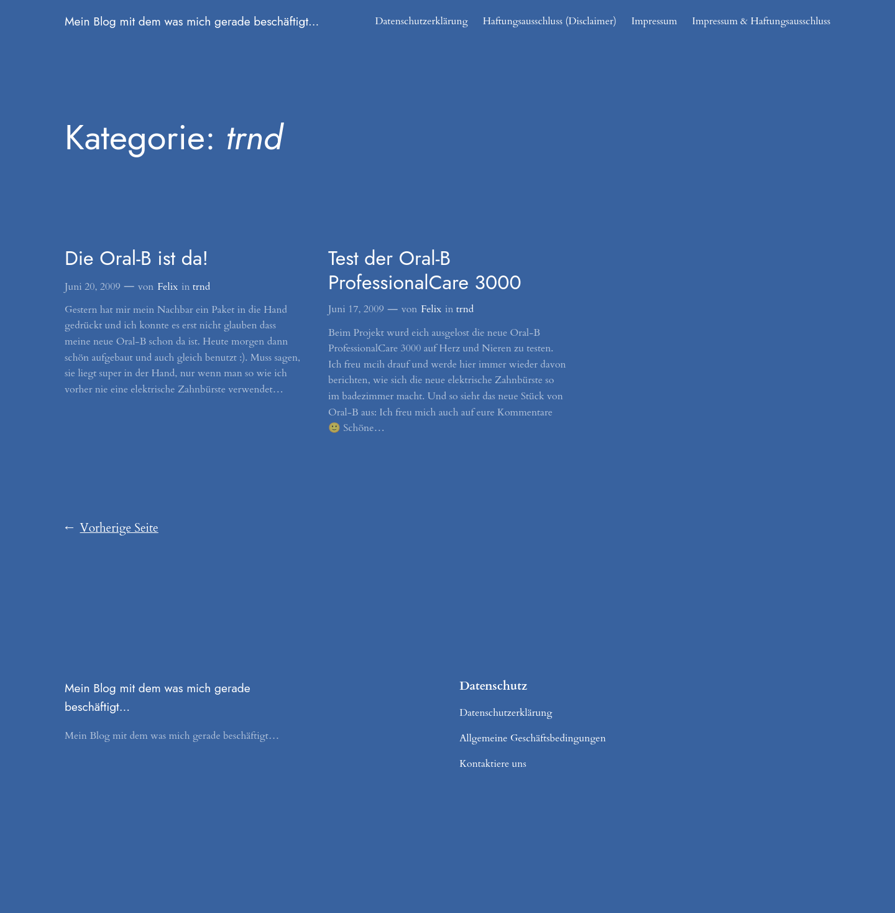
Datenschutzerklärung (421, 21)
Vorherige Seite (111, 528)
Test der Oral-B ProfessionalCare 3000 (424, 270)
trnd (202, 287)
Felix (167, 287)
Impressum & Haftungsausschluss (761, 21)
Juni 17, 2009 (356, 309)
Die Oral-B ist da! (136, 258)
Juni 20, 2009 (93, 287)
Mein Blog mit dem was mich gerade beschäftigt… (192, 21)
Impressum (654, 21)
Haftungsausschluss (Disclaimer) (550, 21)
